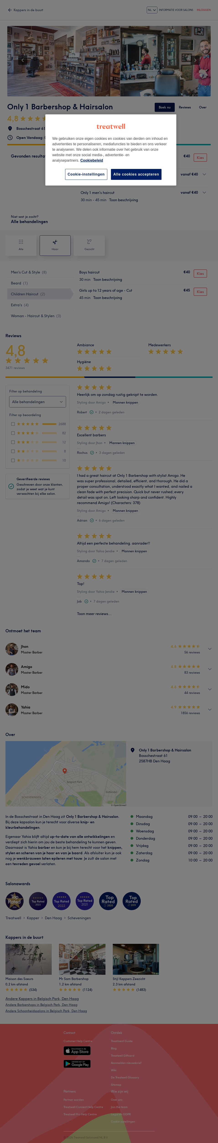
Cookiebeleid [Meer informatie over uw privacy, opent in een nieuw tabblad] (91, 160)
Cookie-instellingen (86, 174)
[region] (110, 150)
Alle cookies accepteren (136, 174)
